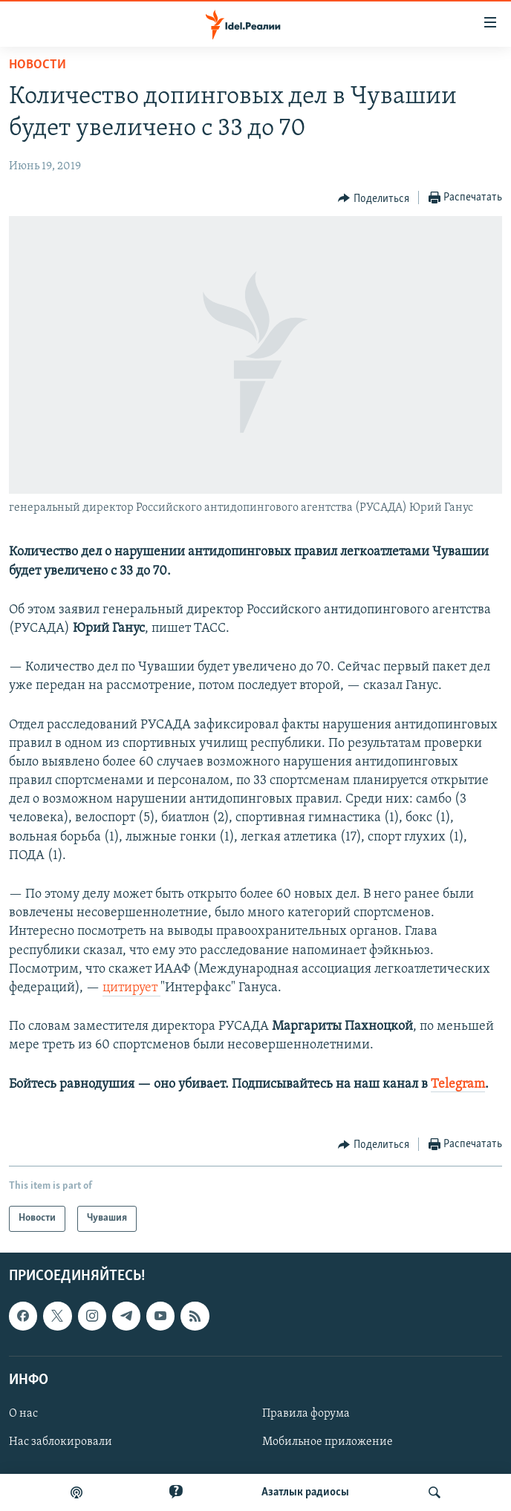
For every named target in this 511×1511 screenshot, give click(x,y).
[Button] (373, 198)
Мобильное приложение (327, 1442)
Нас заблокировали (60, 1442)
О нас (23, 1414)
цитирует (131, 988)
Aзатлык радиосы (305, 1492)
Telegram (458, 1084)
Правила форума (306, 1414)
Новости (37, 65)
